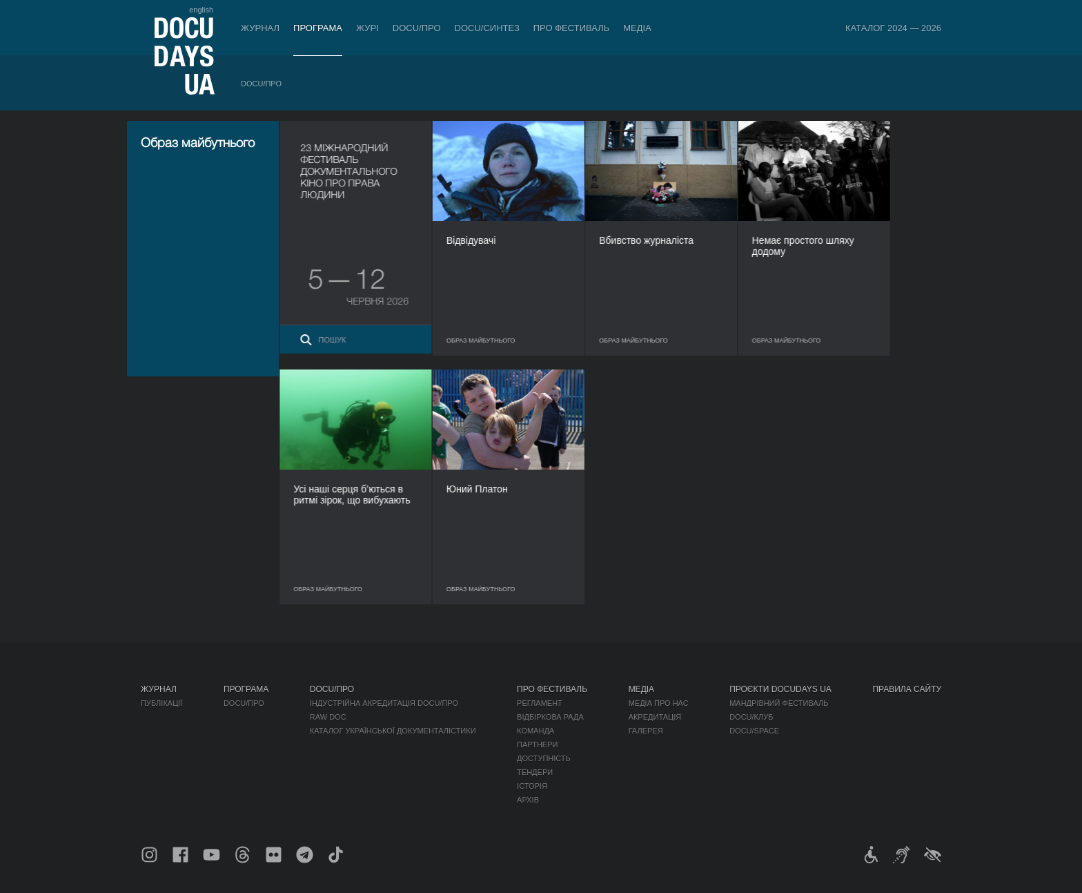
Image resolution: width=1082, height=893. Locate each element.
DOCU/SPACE (754, 731)
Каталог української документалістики (393, 731)
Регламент (539, 703)
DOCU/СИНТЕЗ (487, 28)
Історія (532, 786)
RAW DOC (328, 717)
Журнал (260, 28)
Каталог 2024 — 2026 (893, 28)
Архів (528, 800)
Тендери (535, 772)
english (201, 10)
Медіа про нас (659, 703)
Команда (535, 731)
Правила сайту (906, 689)
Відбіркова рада (550, 717)
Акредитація (655, 717)
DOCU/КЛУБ (751, 717)
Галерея (646, 731)
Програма (317, 28)
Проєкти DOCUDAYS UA (780, 689)
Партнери (537, 744)
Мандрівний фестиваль (778, 703)
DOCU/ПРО (417, 28)
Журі (367, 28)
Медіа (637, 28)
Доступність (544, 758)
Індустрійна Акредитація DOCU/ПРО (384, 703)
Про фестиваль (571, 28)
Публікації (161, 703)
